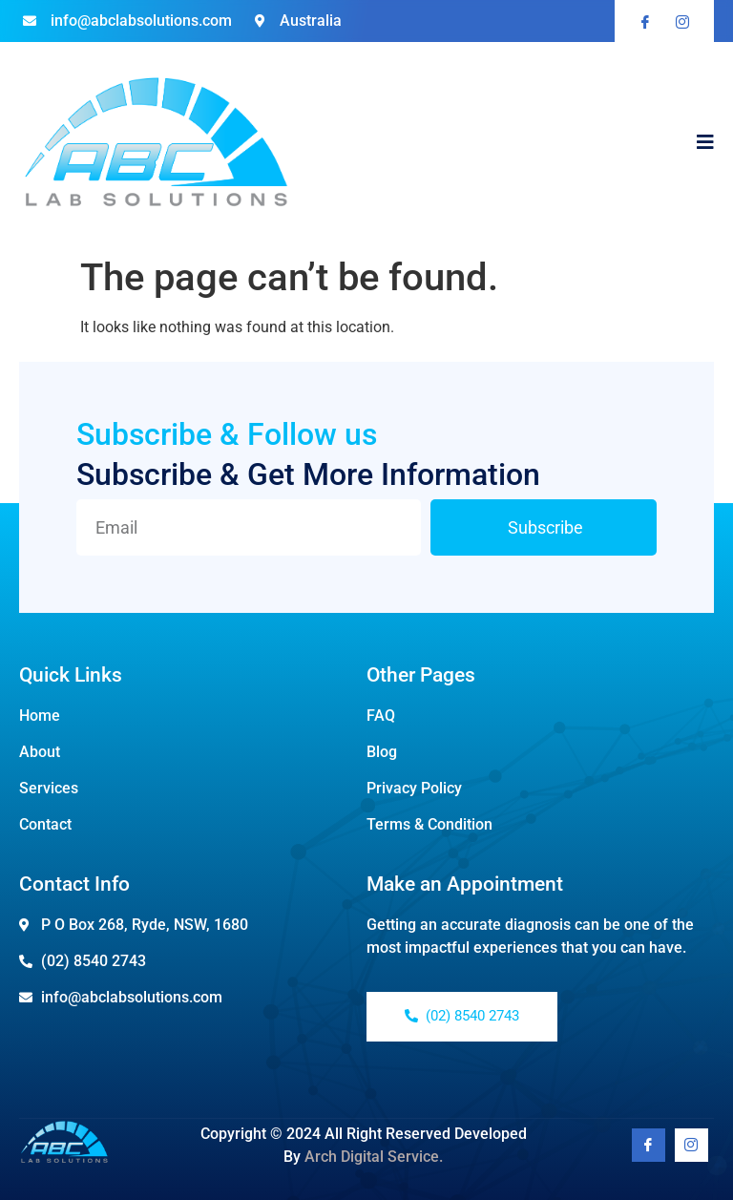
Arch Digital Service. (373, 1156)
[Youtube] (691, 1145)
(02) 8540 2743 (462, 1015)
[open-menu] (705, 144)
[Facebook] (648, 1145)
